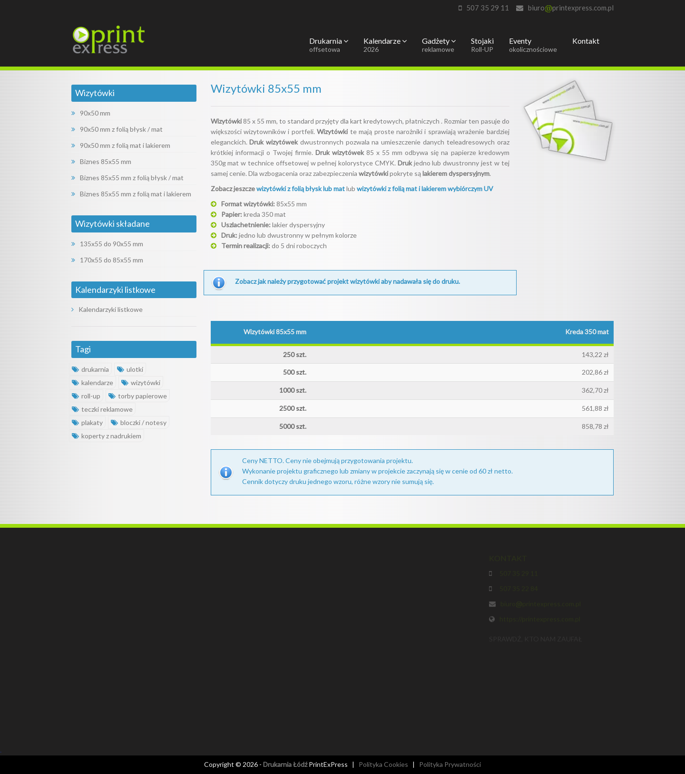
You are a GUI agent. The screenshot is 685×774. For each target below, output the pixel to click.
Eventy (533, 44)
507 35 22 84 (517, 590)
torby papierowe (137, 396)
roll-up (86, 396)
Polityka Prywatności (450, 764)
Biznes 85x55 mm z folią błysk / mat (127, 178)
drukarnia (90, 369)
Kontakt (585, 40)
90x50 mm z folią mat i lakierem (120, 145)
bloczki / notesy (138, 422)
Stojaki (482, 44)
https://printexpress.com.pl (539, 620)
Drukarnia (328, 44)
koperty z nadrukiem (106, 436)
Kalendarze (385, 44)
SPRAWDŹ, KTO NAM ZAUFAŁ (535, 640)
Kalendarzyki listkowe (107, 309)
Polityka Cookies (383, 764)
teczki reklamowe (102, 409)
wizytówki (140, 382)
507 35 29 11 (487, 7)
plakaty (87, 422)
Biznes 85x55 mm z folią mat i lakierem (131, 194)
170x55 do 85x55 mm (107, 260)
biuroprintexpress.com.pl (571, 7)
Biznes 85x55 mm (101, 161)
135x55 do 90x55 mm (107, 244)
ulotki (130, 369)
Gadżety (439, 44)
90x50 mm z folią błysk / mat (117, 129)
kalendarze (92, 382)
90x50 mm (90, 113)
